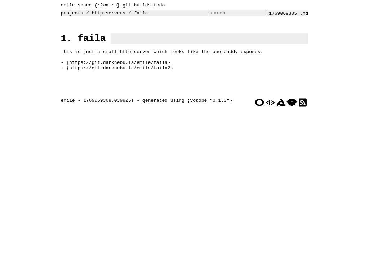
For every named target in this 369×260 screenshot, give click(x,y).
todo (157, 6)
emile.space (74, 6)
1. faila (81, 42)
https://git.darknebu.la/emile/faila (116, 70)
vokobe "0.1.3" (207, 116)
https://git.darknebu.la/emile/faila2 (118, 77)
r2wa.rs (105, 6)
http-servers (107, 15)
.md (306, 15)
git (125, 6)
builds (140, 6)
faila (139, 15)
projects (70, 15)
